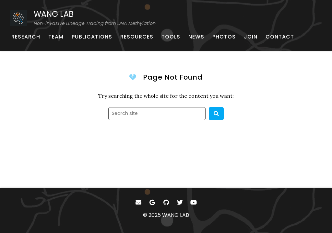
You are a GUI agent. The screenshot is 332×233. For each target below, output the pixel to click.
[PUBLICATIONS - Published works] (92, 37)
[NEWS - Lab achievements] (196, 37)
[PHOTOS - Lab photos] (224, 37)
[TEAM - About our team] (56, 37)
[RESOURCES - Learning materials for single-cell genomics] (137, 37)
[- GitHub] (166, 202)
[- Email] (138, 202)
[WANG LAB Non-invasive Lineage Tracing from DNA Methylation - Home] (83, 18)
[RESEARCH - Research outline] (26, 37)
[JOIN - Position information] (250, 37)
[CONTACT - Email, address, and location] (280, 37)
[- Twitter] (179, 202)
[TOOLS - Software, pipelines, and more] (171, 37)
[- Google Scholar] (152, 202)
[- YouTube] (193, 202)
